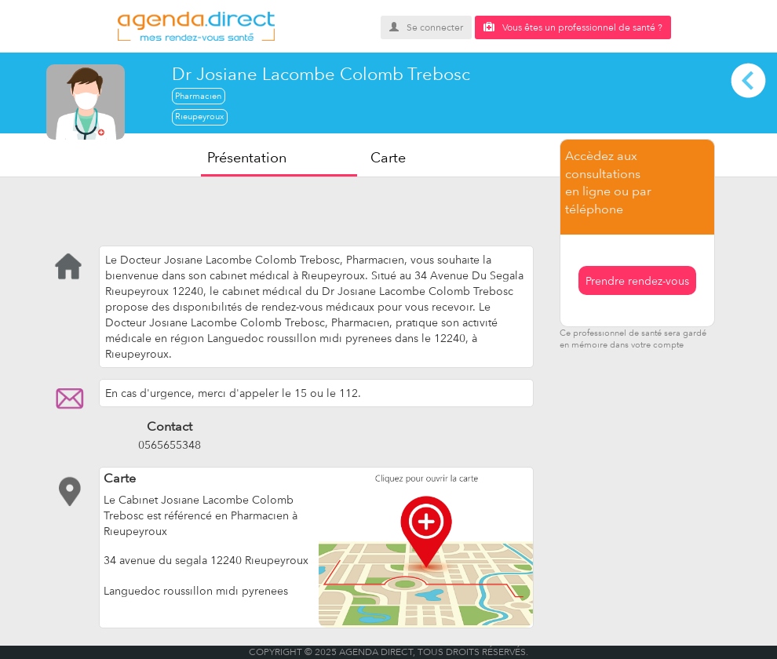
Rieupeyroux (199, 116)
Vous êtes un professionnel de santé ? (572, 27)
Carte (388, 157)
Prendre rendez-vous (637, 281)
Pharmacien (198, 96)
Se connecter (426, 27)
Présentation (246, 157)
